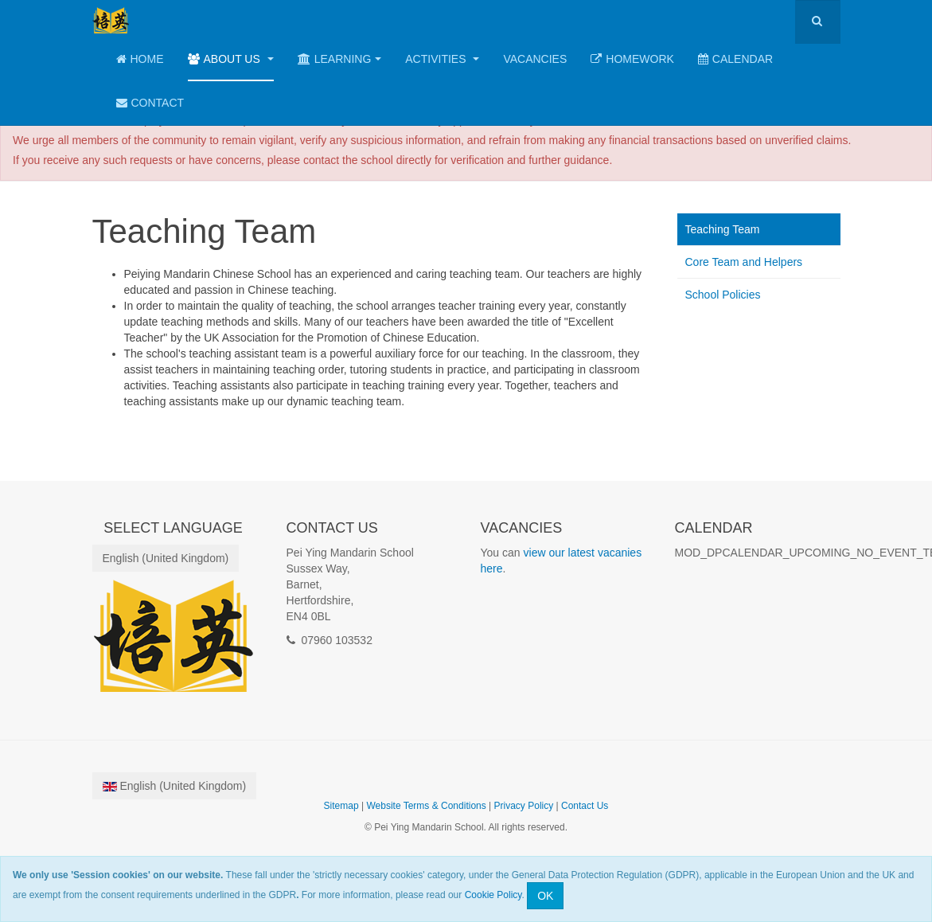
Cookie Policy (493, 895)
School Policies (723, 294)
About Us (231, 59)
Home (140, 59)
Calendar (735, 59)
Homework (632, 59)
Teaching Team (722, 229)
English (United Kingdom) (166, 558)
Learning (340, 59)
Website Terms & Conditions (425, 805)
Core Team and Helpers (744, 262)
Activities (442, 59)
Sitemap (341, 805)
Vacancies (535, 59)
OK (545, 895)
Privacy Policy (524, 805)
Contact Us (584, 805)
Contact (150, 102)
